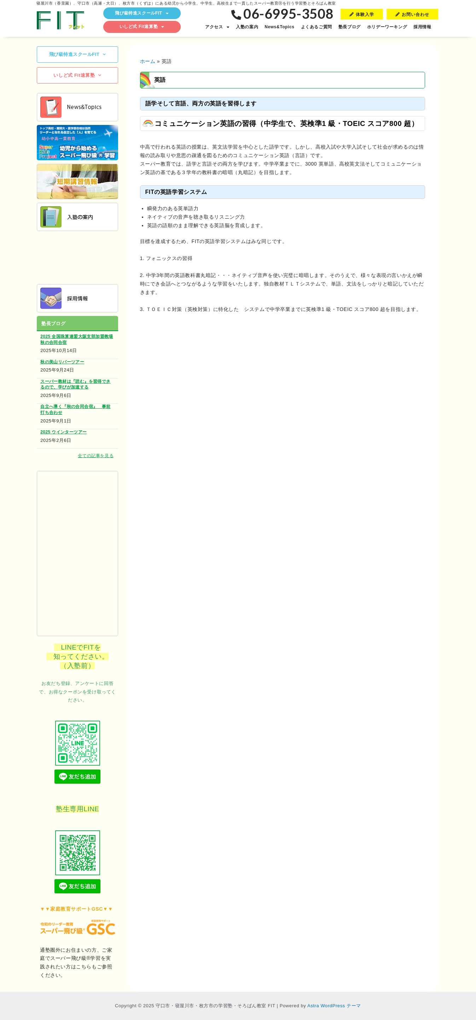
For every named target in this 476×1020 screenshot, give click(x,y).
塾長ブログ (349, 26)
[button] (362, 14)
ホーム (148, 61)
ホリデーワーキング (387, 26)
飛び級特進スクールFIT (142, 13)
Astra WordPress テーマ (334, 1005)
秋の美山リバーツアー (62, 361)
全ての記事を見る (96, 455)
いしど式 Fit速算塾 (142, 27)
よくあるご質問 (316, 26)
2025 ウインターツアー (63, 432)
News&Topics (279, 26)
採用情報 (422, 26)
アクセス (217, 27)
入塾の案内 (247, 26)
